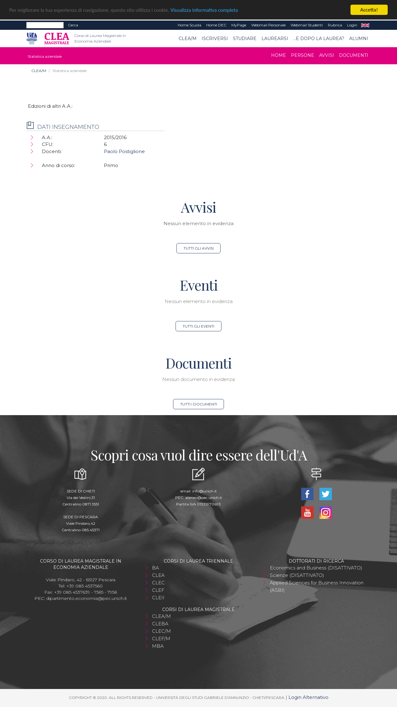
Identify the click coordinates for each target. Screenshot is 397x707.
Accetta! (369, 10)
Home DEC (216, 25)
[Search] (45, 25)
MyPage (238, 25)
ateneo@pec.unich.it (203, 497)
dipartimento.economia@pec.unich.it (86, 598)
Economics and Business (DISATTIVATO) (316, 568)
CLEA (158, 575)
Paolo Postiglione (124, 151)
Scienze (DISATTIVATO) (297, 575)
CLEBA (160, 624)
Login (352, 25)
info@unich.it (204, 491)
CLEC (158, 583)
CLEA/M (188, 38)
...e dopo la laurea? (318, 38)
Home (278, 55)
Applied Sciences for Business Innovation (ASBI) (317, 586)
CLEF (158, 590)
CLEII (158, 597)
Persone (302, 55)
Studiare (244, 38)
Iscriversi (215, 38)
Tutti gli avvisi (199, 248)
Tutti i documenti (198, 404)
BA (155, 568)
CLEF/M (161, 638)
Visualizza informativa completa (204, 10)
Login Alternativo (308, 697)
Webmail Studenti (307, 25)
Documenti (353, 55)
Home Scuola (189, 25)
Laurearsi (274, 38)
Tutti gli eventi (198, 326)
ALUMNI (358, 38)
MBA (158, 646)
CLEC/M (161, 631)
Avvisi (326, 55)
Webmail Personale (268, 25)
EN (365, 25)
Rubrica (335, 25)
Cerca (73, 25)
